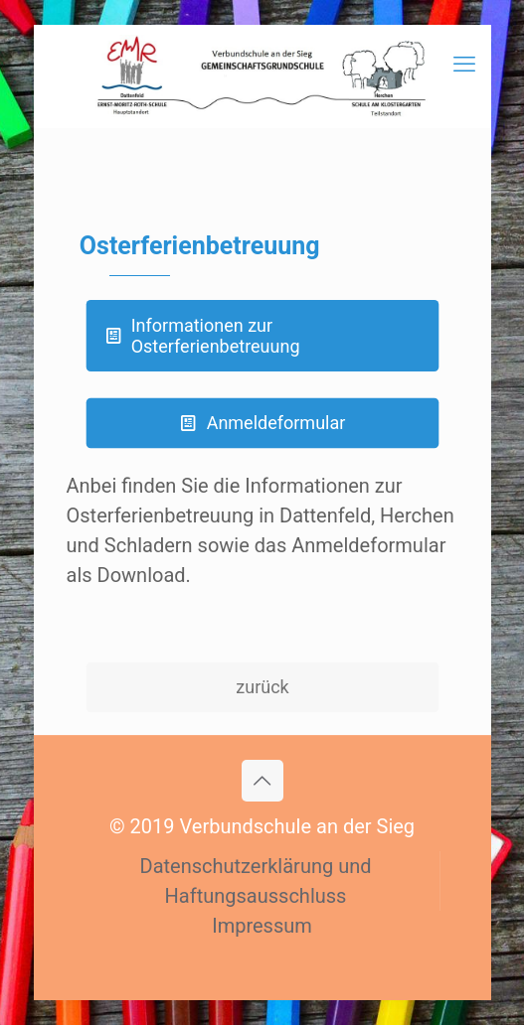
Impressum (262, 926)
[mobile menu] (464, 64)
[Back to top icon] (262, 781)
